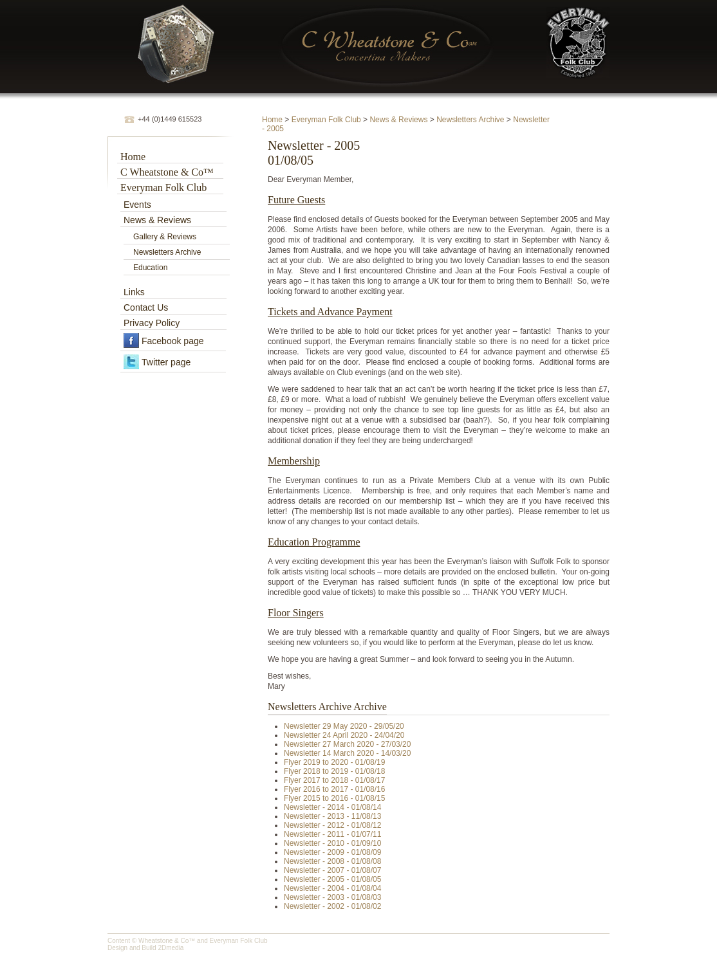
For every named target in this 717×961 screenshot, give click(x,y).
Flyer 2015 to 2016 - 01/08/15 (334, 798)
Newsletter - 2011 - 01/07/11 (332, 834)
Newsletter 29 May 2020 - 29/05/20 (344, 726)
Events (137, 204)
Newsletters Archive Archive (327, 706)
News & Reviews (398, 119)
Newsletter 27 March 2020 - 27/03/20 (347, 744)
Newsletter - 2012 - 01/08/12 (332, 825)
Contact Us (146, 307)
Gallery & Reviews (164, 236)
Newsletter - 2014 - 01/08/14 (332, 807)
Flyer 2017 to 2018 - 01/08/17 (334, 780)
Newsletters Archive (470, 119)
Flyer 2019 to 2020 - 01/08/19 (334, 762)
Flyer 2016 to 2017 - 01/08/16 (334, 789)
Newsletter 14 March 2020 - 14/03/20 (347, 753)
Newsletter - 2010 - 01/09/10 (332, 843)
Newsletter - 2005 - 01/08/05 (332, 879)
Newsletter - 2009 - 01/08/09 (332, 852)
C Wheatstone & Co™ (167, 172)
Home (272, 119)
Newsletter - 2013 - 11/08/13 (332, 816)
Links (134, 292)
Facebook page (173, 341)
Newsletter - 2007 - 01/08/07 (332, 870)
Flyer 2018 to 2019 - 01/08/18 (334, 771)
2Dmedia (170, 947)
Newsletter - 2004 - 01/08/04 (332, 888)
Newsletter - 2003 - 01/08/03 (332, 897)
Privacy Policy (152, 323)
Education (150, 267)
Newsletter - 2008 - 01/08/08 (332, 861)
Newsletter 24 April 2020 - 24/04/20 (344, 735)
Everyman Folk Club (326, 119)
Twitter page (166, 362)
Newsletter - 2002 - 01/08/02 (332, 906)
